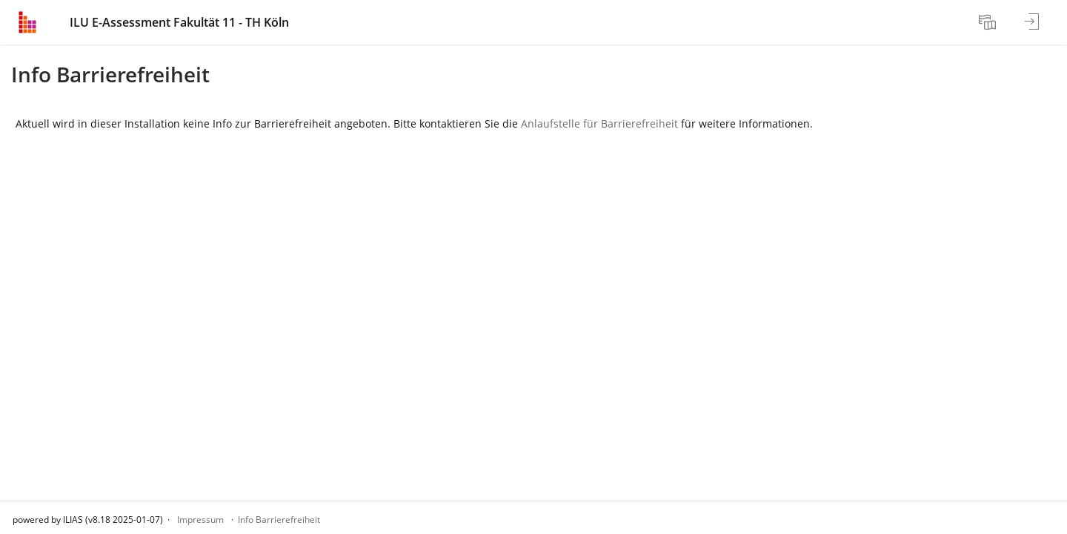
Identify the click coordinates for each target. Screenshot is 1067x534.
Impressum (200, 519)
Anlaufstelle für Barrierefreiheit (599, 123)
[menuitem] (989, 22)
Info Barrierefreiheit (279, 519)
